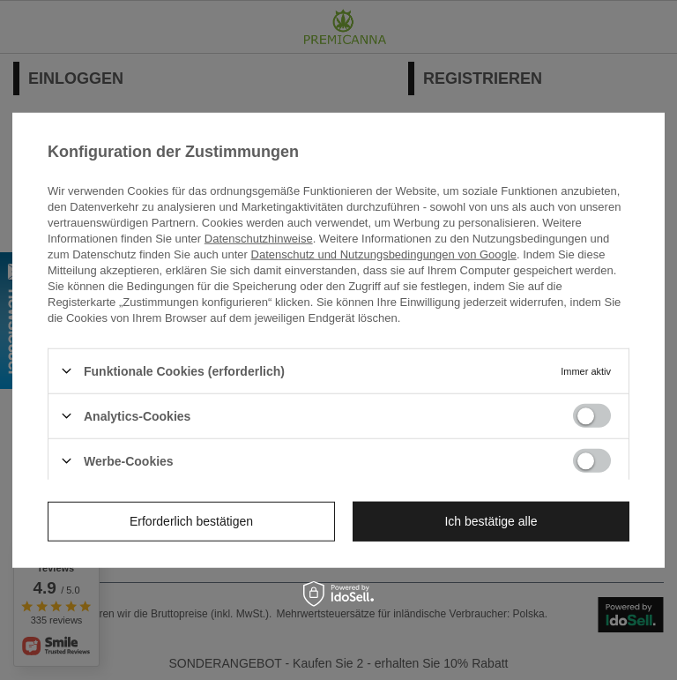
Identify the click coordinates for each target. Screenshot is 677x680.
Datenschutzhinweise (259, 237)
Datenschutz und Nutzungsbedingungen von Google (384, 253)
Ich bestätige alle (490, 521)
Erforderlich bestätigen (191, 521)
